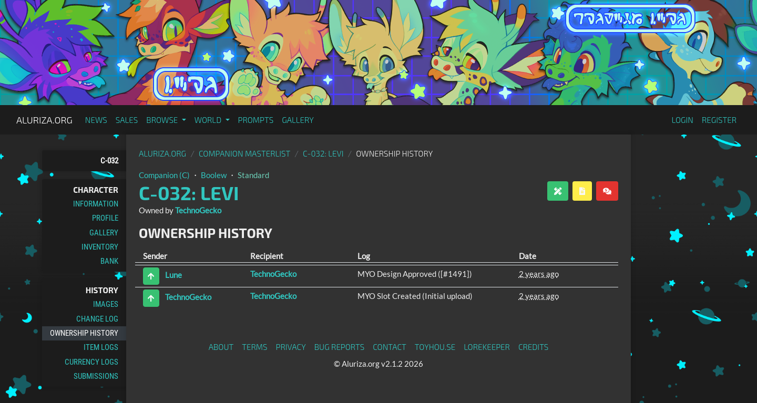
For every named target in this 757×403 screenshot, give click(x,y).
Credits (533, 347)
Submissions (96, 376)
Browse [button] (162, 120)
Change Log (97, 319)
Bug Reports (339, 347)
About (221, 347)
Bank (109, 261)
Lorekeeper (487, 347)
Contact (389, 347)
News (96, 120)
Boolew (214, 175)
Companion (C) (164, 175)
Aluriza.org (44, 120)
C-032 (109, 161)
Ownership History (84, 333)
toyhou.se (435, 347)
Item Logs (101, 347)
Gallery (298, 120)
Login (682, 120)
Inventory (99, 247)
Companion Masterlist (244, 153)
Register (719, 120)
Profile (105, 218)
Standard (253, 175)
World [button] (209, 120)
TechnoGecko (198, 210)
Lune (173, 275)
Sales (127, 120)
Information (95, 204)
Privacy (291, 347)
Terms (254, 347)
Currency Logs (91, 362)
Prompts (256, 120)
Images (105, 304)
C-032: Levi (323, 153)
